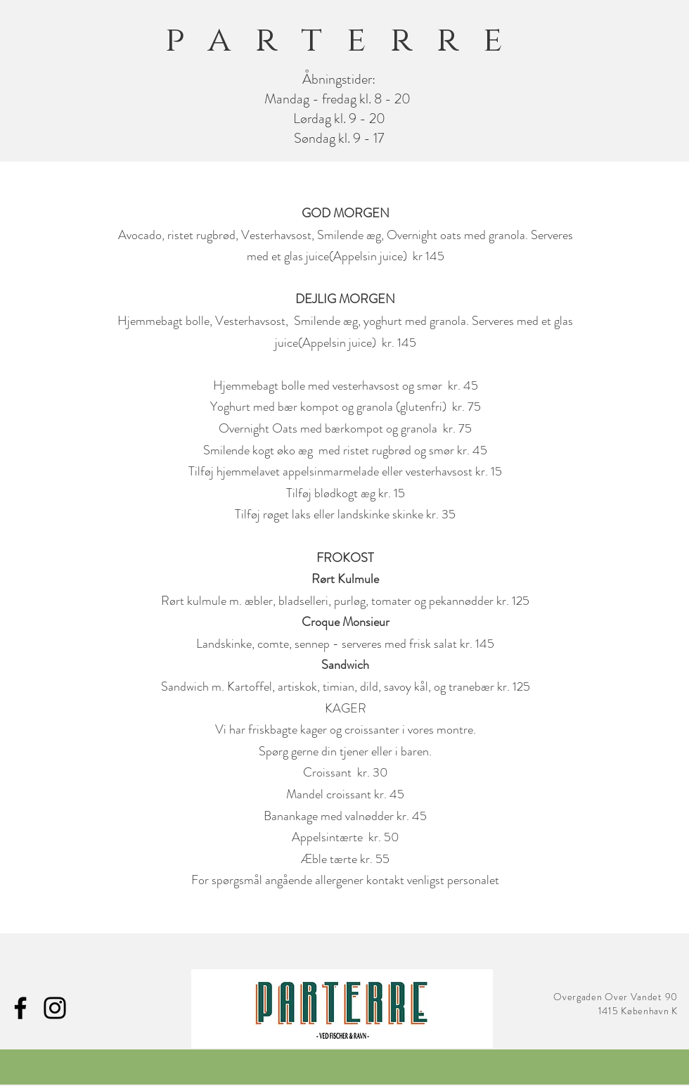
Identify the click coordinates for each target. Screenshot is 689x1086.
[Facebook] (20, 1008)
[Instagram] (55, 1008)
